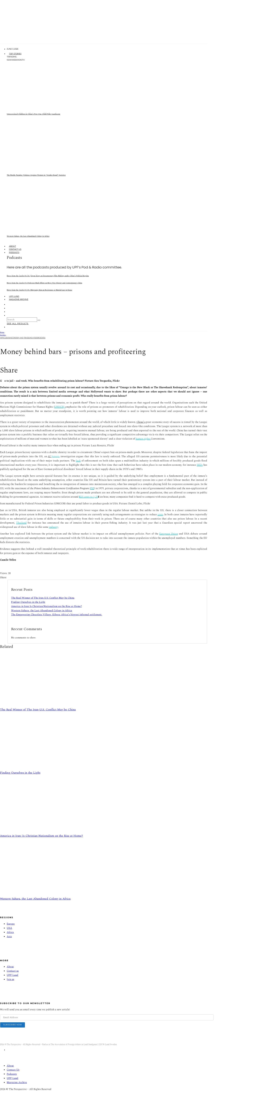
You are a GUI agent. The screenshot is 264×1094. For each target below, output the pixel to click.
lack (78, 461)
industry (53, 527)
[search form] (22, 319)
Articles (3, 338)
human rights (143, 439)
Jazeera (56, 456)
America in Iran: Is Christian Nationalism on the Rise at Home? (46, 606)
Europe (11, 924)
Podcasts (14, 252)
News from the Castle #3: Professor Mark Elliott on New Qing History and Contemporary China (44, 282)
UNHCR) (59, 407)
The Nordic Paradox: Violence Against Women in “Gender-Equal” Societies (36, 175)
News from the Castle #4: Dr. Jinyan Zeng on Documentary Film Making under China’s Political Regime (48, 275)
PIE (92, 488)
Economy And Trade (20, 338)
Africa (10, 932)
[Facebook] (9, 304)
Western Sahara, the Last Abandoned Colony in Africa (28, 236)
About (12, 246)
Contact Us (15, 249)
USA (43, 338)
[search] (39, 320)
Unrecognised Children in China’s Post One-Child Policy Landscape (33, 114)
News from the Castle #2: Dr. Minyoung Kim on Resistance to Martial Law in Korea (39, 290)
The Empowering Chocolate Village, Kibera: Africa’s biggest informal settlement (56, 615)
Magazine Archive (18, 299)
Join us (10, 979)
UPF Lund (14, 296)
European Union (168, 534)
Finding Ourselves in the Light (28, 602)
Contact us (13, 971)
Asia (9, 338)
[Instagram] (9, 308)
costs (160, 514)
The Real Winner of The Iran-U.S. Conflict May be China (42, 598)
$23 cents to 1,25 (88, 497)
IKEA (200, 465)
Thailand (21, 523)
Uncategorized (35, 338)
